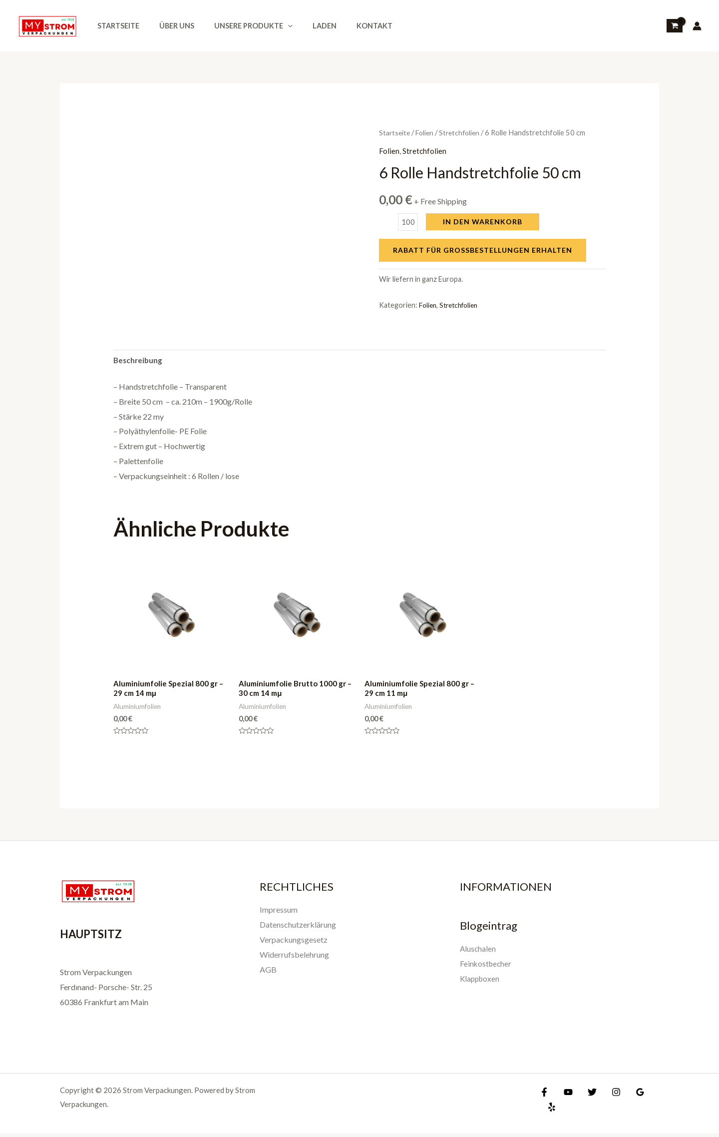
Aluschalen (478, 951)
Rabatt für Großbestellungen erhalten (482, 250)
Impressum (279, 913)
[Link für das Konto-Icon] (697, 25)
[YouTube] (565, 1095)
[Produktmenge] (408, 222)
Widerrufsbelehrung (294, 957)
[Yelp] (651, 1095)
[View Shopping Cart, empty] (675, 26)
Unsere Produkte (239, 25)
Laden (305, 25)
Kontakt (349, 25)
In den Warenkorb (484, 221)
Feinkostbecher (486, 966)
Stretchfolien (463, 132)
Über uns (168, 25)
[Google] (630, 1095)
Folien (427, 132)
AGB (268, 972)
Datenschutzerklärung (298, 927)
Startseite (115, 25)
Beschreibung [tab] (138, 361)
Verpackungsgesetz (294, 942)
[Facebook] (544, 1095)
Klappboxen (481, 981)
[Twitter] (587, 1095)
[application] (274, 25)
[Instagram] (608, 1095)
